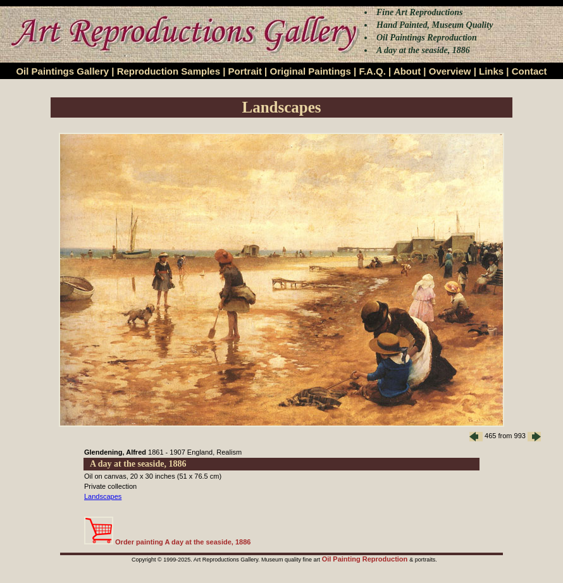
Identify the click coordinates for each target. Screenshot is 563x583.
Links (491, 71)
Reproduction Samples (168, 71)
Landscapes (102, 496)
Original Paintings (309, 71)
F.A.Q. (372, 71)
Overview (450, 71)
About (407, 71)
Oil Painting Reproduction (366, 559)
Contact (529, 71)
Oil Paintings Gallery (62, 71)
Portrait (245, 71)
